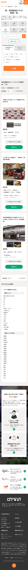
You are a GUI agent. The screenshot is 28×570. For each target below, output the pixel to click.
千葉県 (5, 338)
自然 (5, 321)
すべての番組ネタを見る (10, 289)
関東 (5, 367)
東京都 (5, 340)
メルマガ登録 (18, 526)
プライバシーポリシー (19, 557)
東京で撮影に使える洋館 (21, 554)
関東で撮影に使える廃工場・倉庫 (10, 554)
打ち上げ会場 (3, 525)
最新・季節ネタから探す (9, 296)
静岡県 (5, 352)
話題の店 (5, 312)
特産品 (5, 325)
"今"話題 (5, 329)
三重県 (5, 356)
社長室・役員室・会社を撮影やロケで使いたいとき (10, 543)
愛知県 (5, 354)
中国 (5, 375)
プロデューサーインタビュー (6, 536)
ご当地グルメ (6, 310)
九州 (5, 377)
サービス (23, 88)
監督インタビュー (4, 534)
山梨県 (5, 344)
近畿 (5, 373)
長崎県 (5, 363)
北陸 (5, 369)
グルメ (5, 316)
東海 (5, 371)
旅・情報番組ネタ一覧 (5, 523)
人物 (5, 298)
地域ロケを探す (4, 519)
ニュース (17, 514)
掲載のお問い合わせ (19, 530)
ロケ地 (5, 314)
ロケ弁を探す (3, 521)
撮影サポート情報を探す (6, 527)
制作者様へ (17, 518)
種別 (16, 6)
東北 (5, 365)
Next (26, 113)
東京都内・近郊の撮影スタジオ (8, 548)
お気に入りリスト (18, 534)
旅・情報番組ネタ (9, 6)
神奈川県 (5, 342)
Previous (2, 113)
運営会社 (6, 557)
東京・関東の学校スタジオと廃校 (16, 544)
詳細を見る (14, 147)
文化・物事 (6, 327)
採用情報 (11, 557)
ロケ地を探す (3, 517)
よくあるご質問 (18, 522)
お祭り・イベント (7, 308)
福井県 (5, 346)
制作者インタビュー (5, 538)
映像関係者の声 (4, 530)
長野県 (5, 348)
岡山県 (5, 361)
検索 (14, 68)
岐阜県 (5, 350)
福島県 (5, 336)
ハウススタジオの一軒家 (16, 546)
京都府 (5, 359)
